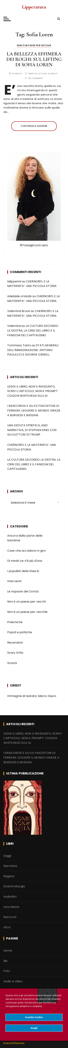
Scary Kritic (15, 653)
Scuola (12, 663)
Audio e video (12, 981)
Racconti (9, 917)
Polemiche (14, 622)
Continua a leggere (34, 126)
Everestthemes (13, 1043)
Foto (6, 971)
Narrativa (10, 866)
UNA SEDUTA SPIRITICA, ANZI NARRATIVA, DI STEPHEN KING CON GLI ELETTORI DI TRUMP (32, 430)
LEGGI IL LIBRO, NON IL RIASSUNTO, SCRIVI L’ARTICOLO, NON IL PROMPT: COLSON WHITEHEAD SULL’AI (32, 391)
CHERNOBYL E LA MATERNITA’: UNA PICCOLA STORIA (31, 447)
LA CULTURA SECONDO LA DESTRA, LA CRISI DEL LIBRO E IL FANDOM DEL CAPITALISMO (32, 330)
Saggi (7, 856)
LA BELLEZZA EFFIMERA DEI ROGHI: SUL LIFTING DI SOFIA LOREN (34, 59)
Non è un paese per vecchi (26, 601)
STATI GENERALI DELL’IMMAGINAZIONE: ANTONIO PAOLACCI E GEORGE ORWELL (33, 350)
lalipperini (14, 281)
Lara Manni (11, 907)
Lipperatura (34, 7)
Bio (5, 961)
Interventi (14, 581)
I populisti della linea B (23, 571)
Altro (7, 927)
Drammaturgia (14, 886)
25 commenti (35, 78)
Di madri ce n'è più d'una (24, 561)
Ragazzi (8, 876)
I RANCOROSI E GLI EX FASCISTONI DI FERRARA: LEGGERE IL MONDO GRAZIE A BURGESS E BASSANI (34, 410)
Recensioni (15, 642)
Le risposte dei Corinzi (22, 591)
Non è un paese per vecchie (34, 45)
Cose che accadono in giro (26, 550)
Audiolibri (10, 896)
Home (7, 950)
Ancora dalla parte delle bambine (25, 538)
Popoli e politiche (19, 632)
